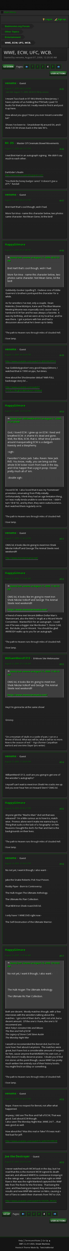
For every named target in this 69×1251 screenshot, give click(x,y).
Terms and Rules (32, 1240)
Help (21, 1240)
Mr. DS (9, 143)
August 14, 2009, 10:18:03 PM (18, 863)
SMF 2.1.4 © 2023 (26, 1244)
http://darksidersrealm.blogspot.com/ (24, 175)
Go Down (8, 66)
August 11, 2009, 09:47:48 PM (18, 250)
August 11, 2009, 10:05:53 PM (18, 411)
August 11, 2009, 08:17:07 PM (18, 148)
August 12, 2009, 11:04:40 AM (18, 578)
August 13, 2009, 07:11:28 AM (18, 663)
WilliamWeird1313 (17, 658)
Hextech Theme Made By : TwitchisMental (34, 1247)
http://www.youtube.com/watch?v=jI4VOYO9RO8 (31, 1141)
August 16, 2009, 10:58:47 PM (18, 1099)
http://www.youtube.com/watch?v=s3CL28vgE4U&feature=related (23, 389)
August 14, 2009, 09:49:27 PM (18, 808)
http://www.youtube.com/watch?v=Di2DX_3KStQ (31, 1200)
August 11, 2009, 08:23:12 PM (18, 200)
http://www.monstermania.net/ (21, 558)
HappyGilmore (15, 244)
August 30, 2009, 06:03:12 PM (18, 1161)
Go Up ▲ (46, 1240)
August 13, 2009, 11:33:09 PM (18, 761)
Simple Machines (43, 1244)
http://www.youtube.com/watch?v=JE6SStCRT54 (30, 361)
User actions (58, 73)
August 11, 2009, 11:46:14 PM (18, 538)
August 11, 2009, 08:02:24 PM (18, 88)
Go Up (6, 1214)
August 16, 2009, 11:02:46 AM (18, 955)
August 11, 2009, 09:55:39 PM (18, 354)
